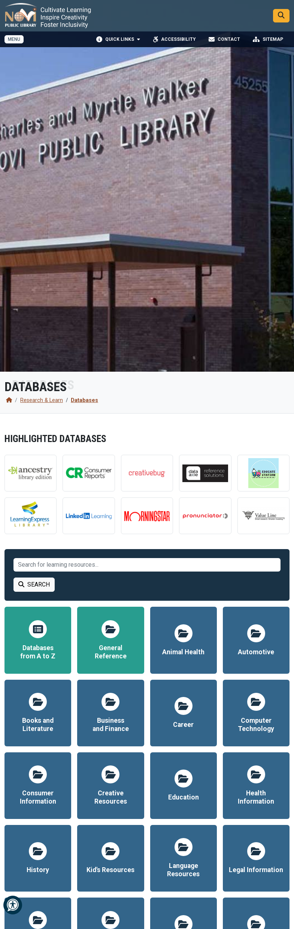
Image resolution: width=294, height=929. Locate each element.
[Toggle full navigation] (14, 41)
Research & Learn (41, 400)
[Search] (281, 16)
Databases (84, 400)
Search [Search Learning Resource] (34, 584)
